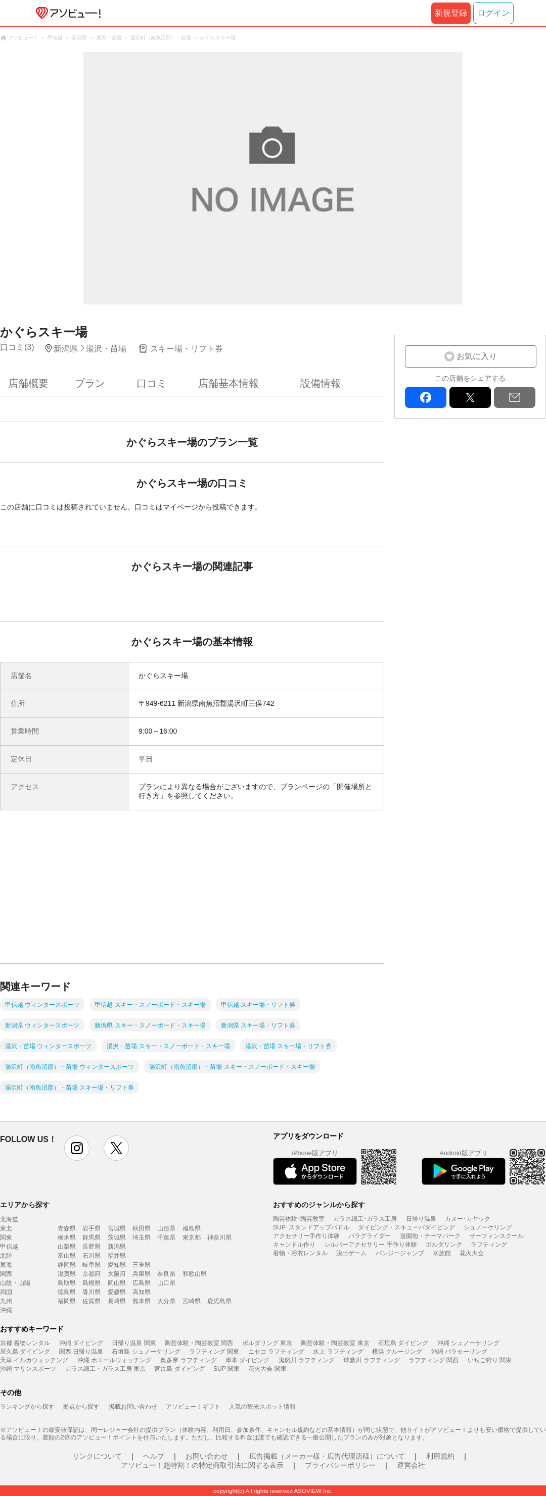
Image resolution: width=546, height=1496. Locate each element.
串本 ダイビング (247, 1360)
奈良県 (166, 1273)
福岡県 (67, 1301)
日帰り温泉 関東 (134, 1343)
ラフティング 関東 (214, 1351)
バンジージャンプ (400, 1253)
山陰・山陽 (15, 1282)
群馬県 (91, 1237)
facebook (425, 397)
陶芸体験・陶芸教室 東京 (335, 1343)
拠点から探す (81, 1406)
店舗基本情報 (228, 383)
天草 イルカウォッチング (34, 1360)
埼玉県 (141, 1237)
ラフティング (489, 1244)
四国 (6, 1292)
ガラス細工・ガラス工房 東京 (105, 1368)
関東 (6, 1237)
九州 (6, 1301)
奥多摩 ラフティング (188, 1360)
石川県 (91, 1255)
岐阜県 (91, 1264)
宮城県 (117, 1228)
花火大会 (472, 1253)
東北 (6, 1228)
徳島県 (67, 1292)
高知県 (141, 1292)
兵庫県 (141, 1273)
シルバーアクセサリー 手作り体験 (370, 1244)
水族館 (442, 1253)
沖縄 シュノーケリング (468, 1343)
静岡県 (67, 1264)
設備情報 (320, 383)
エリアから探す (25, 1205)
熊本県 (141, 1301)
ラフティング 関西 (433, 1360)
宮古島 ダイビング (179, 1368)
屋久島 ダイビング (25, 1351)
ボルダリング (444, 1244)
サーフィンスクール (496, 1236)
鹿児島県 (219, 1301)
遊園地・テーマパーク (430, 1236)
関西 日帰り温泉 (81, 1351)
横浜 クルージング (397, 1351)
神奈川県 (219, 1237)
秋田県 (141, 1228)
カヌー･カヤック (467, 1218)
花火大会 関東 (267, 1368)
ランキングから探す (27, 1406)
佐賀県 (91, 1301)
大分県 (166, 1301)
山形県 (166, 1228)
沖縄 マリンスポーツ (28, 1368)
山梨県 (67, 1246)
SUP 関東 (226, 1368)
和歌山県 (195, 1273)
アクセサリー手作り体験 (306, 1236)
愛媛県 (117, 1292)
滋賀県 (67, 1273)
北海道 (9, 1219)
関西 (6, 1273)
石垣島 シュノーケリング (146, 1351)
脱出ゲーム (351, 1253)
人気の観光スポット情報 (262, 1406)
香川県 (91, 1292)
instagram (76, 1148)
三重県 (141, 1264)
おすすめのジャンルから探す (319, 1205)
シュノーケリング (488, 1227)
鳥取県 (67, 1282)
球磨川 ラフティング (371, 1360)
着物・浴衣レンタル (300, 1253)
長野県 (91, 1246)
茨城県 (117, 1237)
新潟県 (117, 1246)
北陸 (6, 1255)
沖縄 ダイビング (81, 1343)
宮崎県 (192, 1301)
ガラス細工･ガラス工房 (365, 1218)
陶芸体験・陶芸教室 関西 (199, 1343)
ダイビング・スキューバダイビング (406, 1227)
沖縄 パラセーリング (459, 1351)
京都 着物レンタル (25, 1343)
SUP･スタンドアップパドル (311, 1227)
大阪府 (117, 1273)
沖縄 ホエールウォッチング (114, 1360)
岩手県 (91, 1228)
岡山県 (117, 1282)
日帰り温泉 (421, 1218)
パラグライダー (369, 1236)
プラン (90, 383)
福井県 (117, 1255)
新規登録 (451, 13)
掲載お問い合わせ (133, 1406)
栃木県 (67, 1237)
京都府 (91, 1273)
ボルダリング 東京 (267, 1343)
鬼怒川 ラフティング (307, 1360)
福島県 (192, 1228)
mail (514, 397)
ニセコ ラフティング (276, 1351)
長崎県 (117, 1301)
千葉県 (166, 1237)
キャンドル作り (294, 1244)
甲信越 (9, 1246)
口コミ (151, 383)
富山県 (67, 1255)
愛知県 (117, 1264)
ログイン (493, 13)
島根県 (91, 1282)
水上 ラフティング (338, 1351)
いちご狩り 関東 (490, 1360)
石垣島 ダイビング (403, 1343)
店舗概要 (28, 383)
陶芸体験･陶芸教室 (299, 1218)
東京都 (192, 1237)
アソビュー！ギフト (193, 1406)
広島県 (141, 1282)
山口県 (166, 1282)
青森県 (67, 1228)
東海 (6, 1264)
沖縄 (6, 1310)
